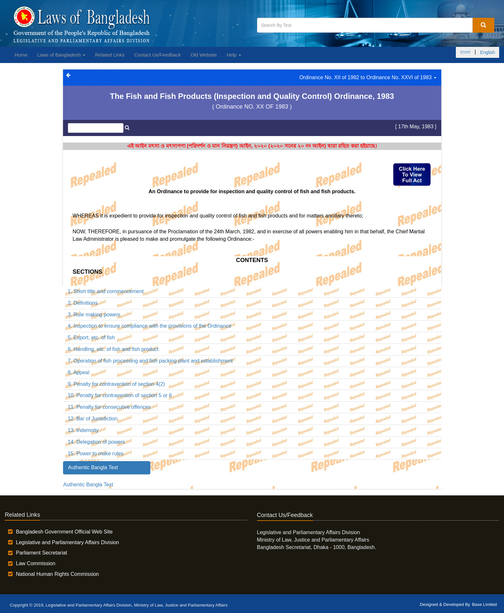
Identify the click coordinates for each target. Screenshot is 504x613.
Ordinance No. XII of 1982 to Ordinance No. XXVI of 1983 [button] (367, 77)
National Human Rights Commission (57, 574)
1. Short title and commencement (106, 291)
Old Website (203, 55)
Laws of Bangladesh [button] (61, 55)
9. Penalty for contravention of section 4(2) (116, 384)
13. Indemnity (83, 430)
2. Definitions (83, 303)
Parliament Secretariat (41, 552)
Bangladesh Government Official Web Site (64, 531)
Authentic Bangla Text (88, 484)
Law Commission (35, 563)
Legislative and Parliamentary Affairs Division (67, 542)
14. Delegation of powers (96, 442)
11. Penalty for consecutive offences (109, 407)
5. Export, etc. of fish (91, 337)
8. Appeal (79, 372)
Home (21, 55)
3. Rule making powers (94, 314)
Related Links (109, 55)
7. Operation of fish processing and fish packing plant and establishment (150, 361)
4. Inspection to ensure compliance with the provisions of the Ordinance (149, 326)
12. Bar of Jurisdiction (93, 418)
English (487, 52)
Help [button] (234, 55)
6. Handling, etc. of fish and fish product (113, 349)
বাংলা (465, 52)
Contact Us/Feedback (157, 55)
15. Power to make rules (96, 453)
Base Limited (484, 604)
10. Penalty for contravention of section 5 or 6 (120, 395)
